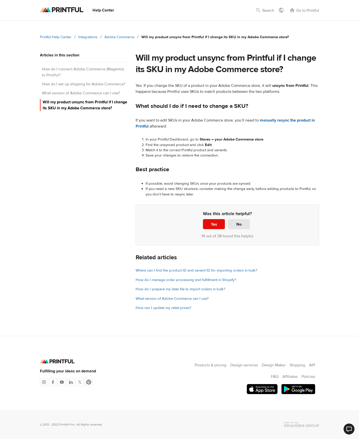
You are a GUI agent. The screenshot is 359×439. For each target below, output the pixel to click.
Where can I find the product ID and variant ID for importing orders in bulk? (196, 270)
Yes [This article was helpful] (214, 224)
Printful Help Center (55, 37)
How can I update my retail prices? (163, 307)
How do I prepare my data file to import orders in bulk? (180, 289)
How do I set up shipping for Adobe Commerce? (83, 84)
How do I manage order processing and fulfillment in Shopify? (186, 280)
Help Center (103, 10)
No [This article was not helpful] (239, 224)
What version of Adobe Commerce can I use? (81, 93)
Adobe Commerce (119, 37)
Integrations (87, 37)
